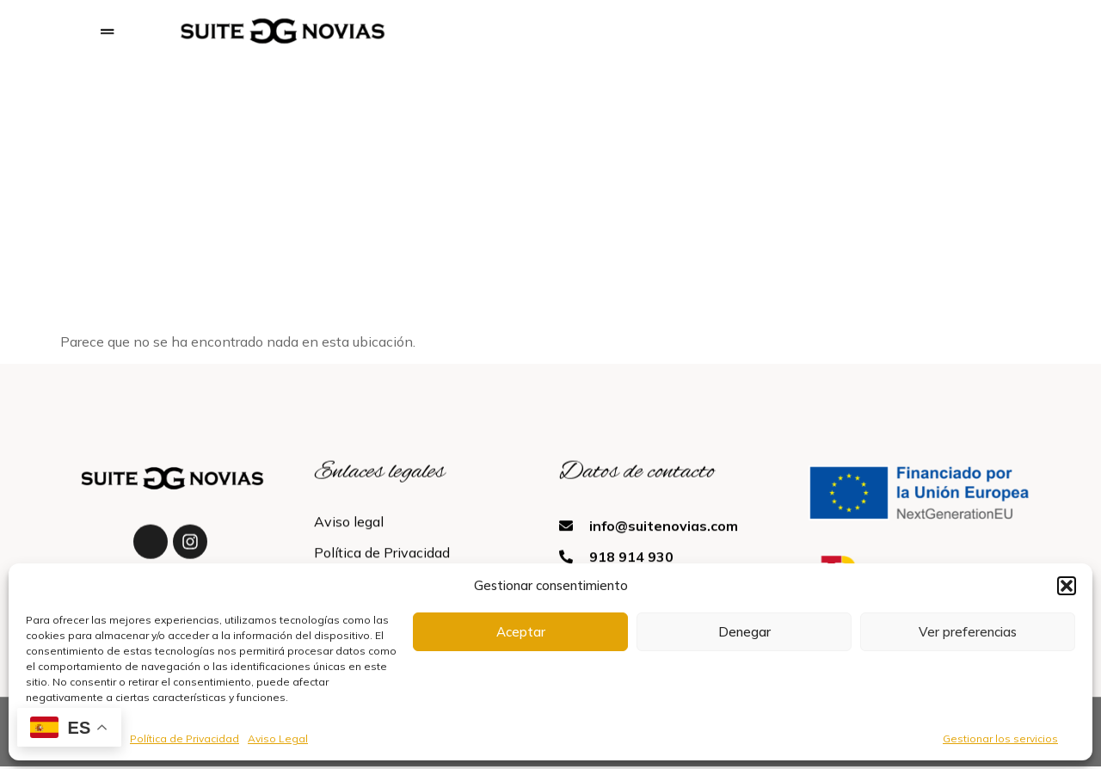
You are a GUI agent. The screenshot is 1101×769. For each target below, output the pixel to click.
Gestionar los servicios (1000, 738)
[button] (1066, 585)
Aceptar (520, 632)
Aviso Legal (278, 738)
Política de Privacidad (184, 738)
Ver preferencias (968, 632)
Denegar (744, 632)
